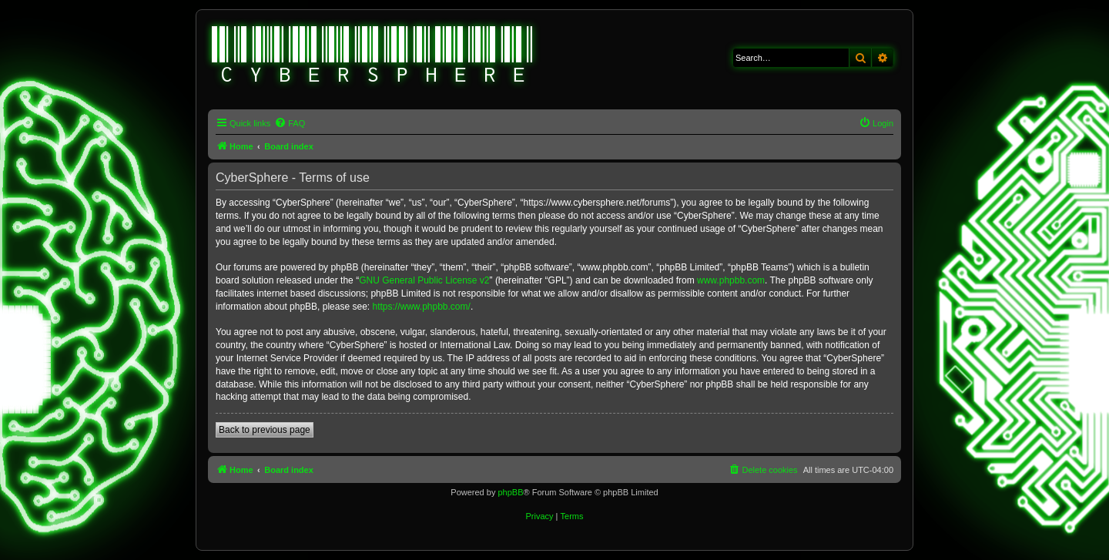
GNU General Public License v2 (424, 280)
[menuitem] (289, 123)
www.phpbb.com (731, 280)
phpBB (510, 492)
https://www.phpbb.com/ (421, 306)
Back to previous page (264, 429)
